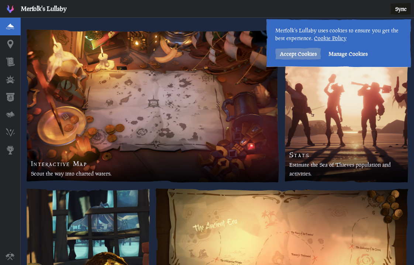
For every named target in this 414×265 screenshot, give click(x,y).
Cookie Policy (330, 38)
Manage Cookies (348, 54)
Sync (401, 9)
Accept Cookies (298, 54)
